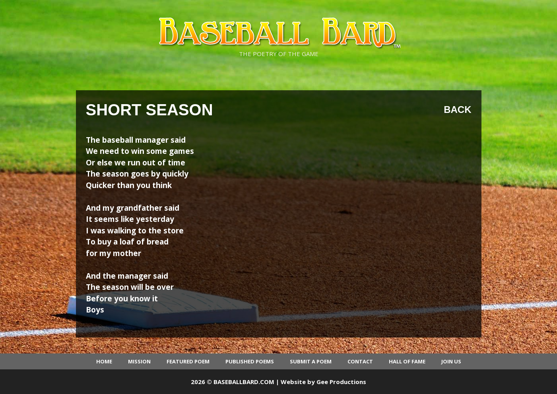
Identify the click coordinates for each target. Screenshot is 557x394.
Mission (139, 361)
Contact (360, 361)
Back (457, 109)
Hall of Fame (407, 361)
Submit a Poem (311, 361)
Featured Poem (188, 361)
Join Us (451, 361)
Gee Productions (341, 382)
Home (104, 361)
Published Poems (249, 361)
